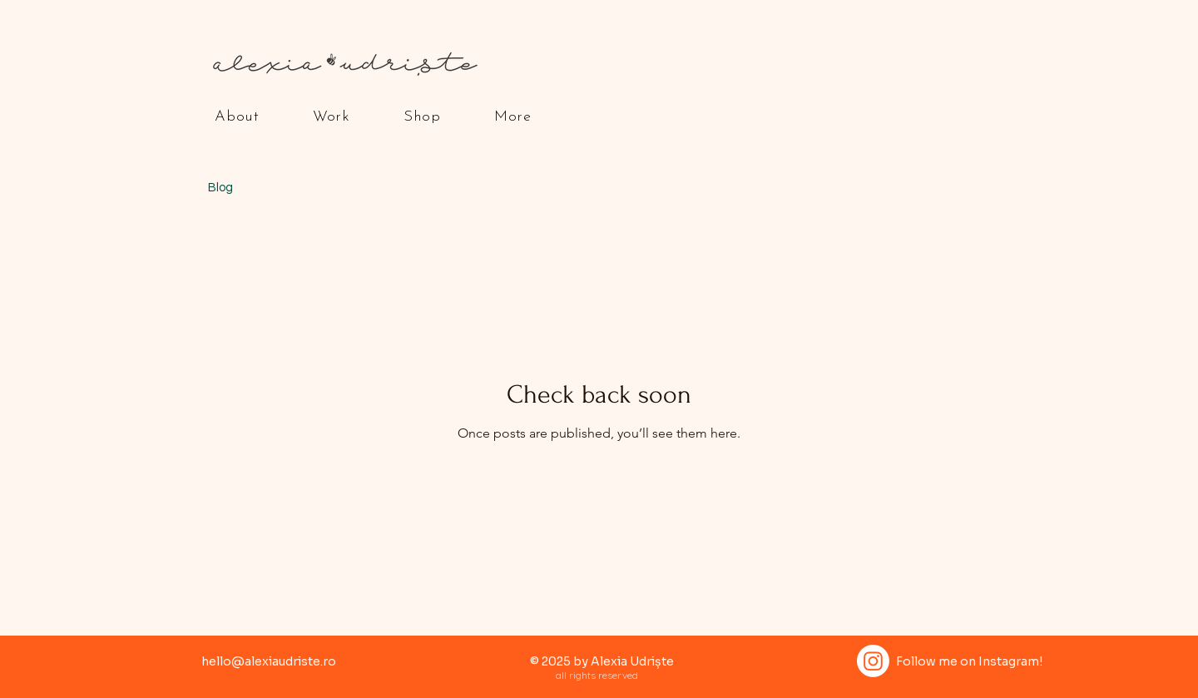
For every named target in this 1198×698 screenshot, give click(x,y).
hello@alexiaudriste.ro (268, 661)
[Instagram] (873, 661)
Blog (220, 187)
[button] (237, 117)
